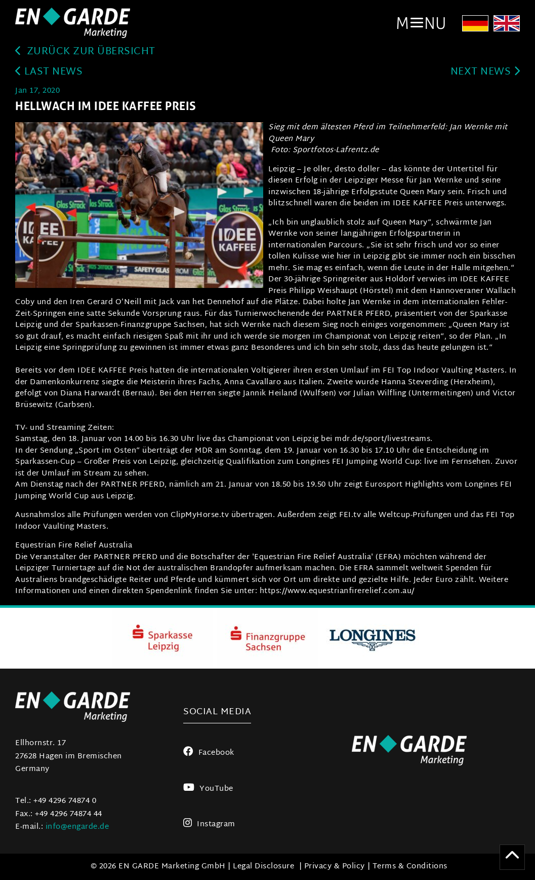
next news (485, 72)
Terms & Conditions (410, 866)
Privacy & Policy (334, 866)
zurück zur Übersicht (85, 52)
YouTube (208, 789)
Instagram (209, 824)
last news (49, 72)
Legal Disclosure (263, 866)
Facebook (208, 753)
